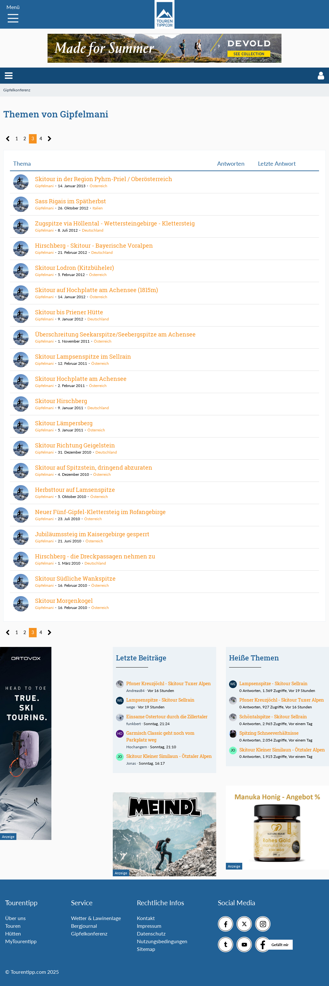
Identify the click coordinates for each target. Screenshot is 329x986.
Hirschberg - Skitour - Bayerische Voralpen (94, 245)
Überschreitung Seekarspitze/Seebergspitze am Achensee (115, 334)
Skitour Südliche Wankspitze (75, 578)
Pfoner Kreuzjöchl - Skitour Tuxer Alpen (168, 683)
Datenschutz (151, 933)
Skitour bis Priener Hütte (69, 312)
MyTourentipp (21, 941)
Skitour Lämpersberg (64, 423)
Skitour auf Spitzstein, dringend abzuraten (93, 467)
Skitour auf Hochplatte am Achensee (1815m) (96, 290)
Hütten (13, 933)
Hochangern (136, 746)
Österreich (98, 185)
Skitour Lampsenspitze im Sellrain (83, 356)
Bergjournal (84, 926)
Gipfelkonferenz (89, 933)
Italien (98, 208)
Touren (13, 926)
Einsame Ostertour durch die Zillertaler (167, 717)
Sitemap (146, 949)
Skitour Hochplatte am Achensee (81, 378)
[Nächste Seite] (49, 138)
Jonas (131, 763)
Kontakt (146, 918)
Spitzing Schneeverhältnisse (268, 733)
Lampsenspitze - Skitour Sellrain (160, 700)
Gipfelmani (44, 185)
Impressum (149, 926)
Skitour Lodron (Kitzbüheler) (74, 268)
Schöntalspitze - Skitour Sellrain (273, 717)
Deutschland (92, 230)
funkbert (133, 723)
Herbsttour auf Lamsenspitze (75, 489)
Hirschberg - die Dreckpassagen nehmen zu (95, 556)
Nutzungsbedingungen (162, 941)
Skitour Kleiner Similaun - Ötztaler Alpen (169, 756)
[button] (8, 75)
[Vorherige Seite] (8, 138)
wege (130, 707)
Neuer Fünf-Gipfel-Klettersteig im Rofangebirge (100, 512)
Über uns (15, 918)
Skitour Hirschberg (61, 401)
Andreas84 (135, 690)
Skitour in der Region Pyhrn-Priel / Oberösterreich (103, 179)
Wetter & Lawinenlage (96, 918)
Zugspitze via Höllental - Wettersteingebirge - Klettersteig (115, 223)
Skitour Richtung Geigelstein (75, 445)
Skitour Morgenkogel (64, 600)
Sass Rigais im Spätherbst (70, 201)
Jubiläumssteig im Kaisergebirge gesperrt (92, 534)
